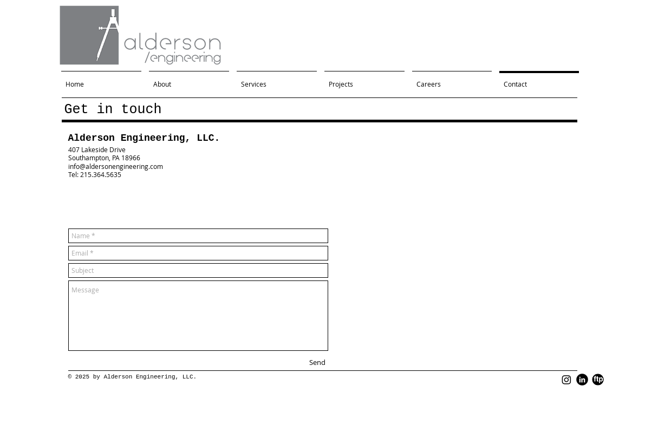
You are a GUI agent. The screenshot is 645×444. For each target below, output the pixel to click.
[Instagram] (566, 380)
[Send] (317, 362)
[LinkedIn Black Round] (582, 380)
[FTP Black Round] (598, 380)
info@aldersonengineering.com (115, 166)
